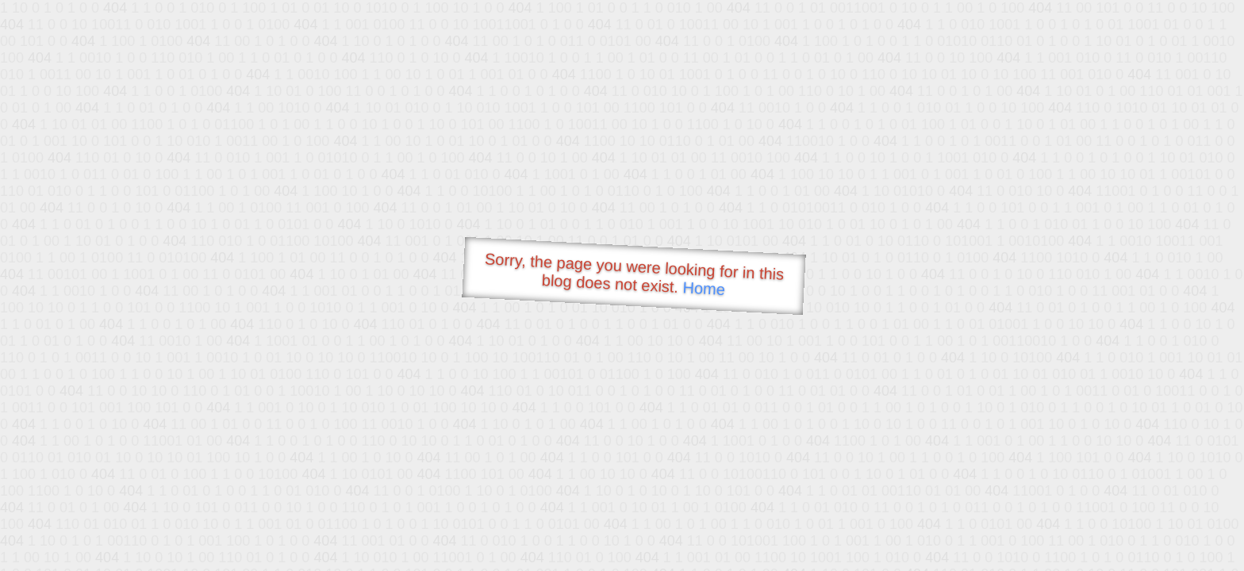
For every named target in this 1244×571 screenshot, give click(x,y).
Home (703, 288)
